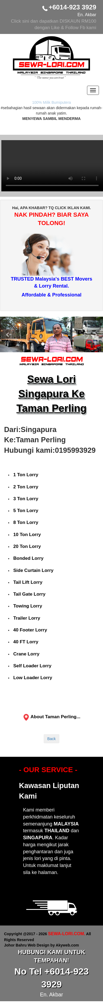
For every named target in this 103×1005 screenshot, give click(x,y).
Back (51, 739)
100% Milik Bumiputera (51, 102)
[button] (7, 334)
